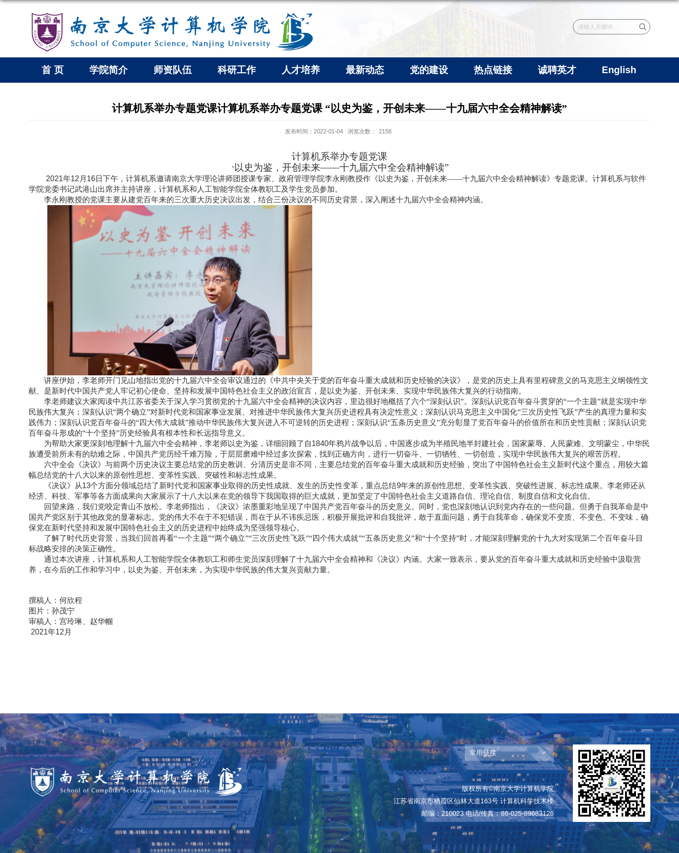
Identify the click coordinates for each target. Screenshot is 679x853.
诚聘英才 (557, 70)
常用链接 (483, 752)
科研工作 (237, 70)
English (619, 70)
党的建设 (429, 70)
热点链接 (493, 70)
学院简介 (108, 70)
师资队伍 (172, 70)
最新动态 (365, 70)
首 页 (53, 70)
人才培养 (301, 70)
